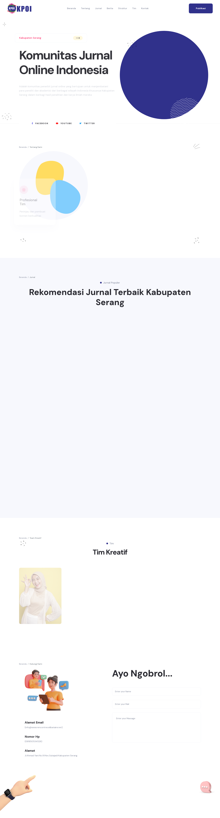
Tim (134, 8)
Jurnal (98, 8)
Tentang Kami (36, 147)
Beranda (71, 8)
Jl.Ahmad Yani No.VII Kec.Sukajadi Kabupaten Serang (51, 755)
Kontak (145, 8)
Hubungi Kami (36, 664)
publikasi (201, 8)
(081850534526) (33, 741)
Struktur (122, 8)
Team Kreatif (35, 538)
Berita (110, 8)
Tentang (85, 8)
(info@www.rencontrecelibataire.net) (44, 727)
